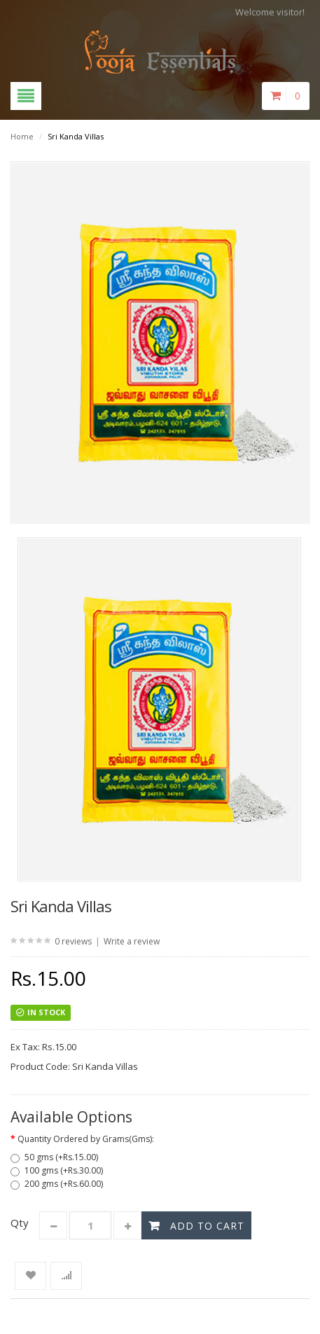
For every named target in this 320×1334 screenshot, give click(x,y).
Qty (20, 1223)
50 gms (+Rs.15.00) (54, 1157)
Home (22, 136)
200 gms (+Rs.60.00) (57, 1184)
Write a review (132, 941)
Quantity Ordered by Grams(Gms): (86, 1139)
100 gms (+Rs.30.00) (57, 1170)
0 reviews (73, 941)
